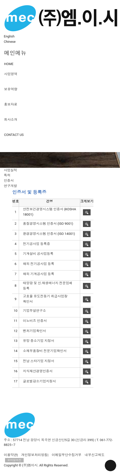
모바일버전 (14, 460)
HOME (8, 64)
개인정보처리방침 (34, 455)
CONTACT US (14, 135)
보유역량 (10, 89)
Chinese (9, 42)
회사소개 (10, 119)
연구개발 (10, 186)
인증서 (9, 180)
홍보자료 (10, 104)
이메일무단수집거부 (66, 455)
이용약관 (10, 455)
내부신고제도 (95, 455)
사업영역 (10, 74)
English (9, 36)
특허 (7, 175)
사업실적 (10, 170)
